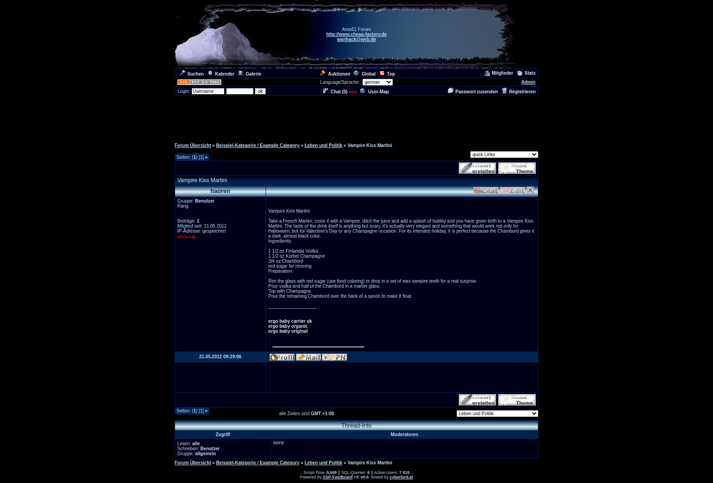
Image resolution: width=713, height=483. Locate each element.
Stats (526, 73)
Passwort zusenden (473, 91)
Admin (528, 82)
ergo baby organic (288, 326)
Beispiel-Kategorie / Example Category (257, 145)
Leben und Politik (323, 145)
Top (387, 73)
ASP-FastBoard (337, 477)
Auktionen (335, 73)
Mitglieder (498, 73)
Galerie (249, 73)
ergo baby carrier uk (290, 321)
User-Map (374, 91)
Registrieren (519, 91)
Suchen (192, 73)
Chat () (335, 91)
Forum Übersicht (193, 145)
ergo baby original (288, 331)
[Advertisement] (356, 117)
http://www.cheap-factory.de (356, 34)
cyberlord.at (401, 477)
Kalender (221, 73)
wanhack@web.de (356, 39)
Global (365, 73)
